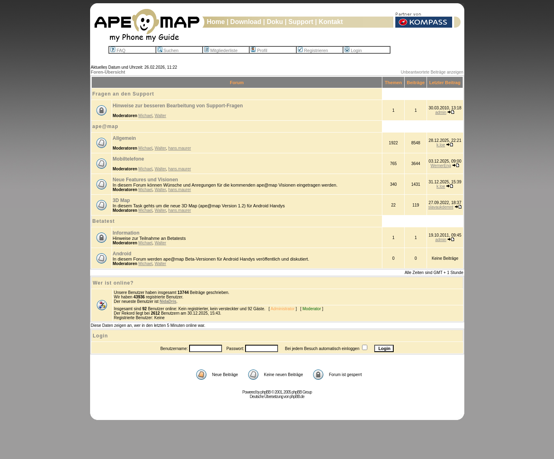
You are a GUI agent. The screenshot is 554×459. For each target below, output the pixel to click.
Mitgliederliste (220, 50)
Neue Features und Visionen (145, 180)
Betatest (104, 221)
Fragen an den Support (123, 94)
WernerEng (441, 165)
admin (440, 112)
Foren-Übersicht (108, 72)
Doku (275, 21)
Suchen (168, 50)
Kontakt (331, 21)
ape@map (106, 126)
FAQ (117, 50)
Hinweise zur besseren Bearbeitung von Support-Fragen (178, 106)
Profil (259, 50)
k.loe (440, 145)
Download (245, 21)
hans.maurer (179, 148)
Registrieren (313, 50)
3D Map (121, 200)
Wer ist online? (113, 283)
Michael (145, 115)
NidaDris (168, 301)
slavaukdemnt (440, 207)
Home (216, 21)
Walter (160, 115)
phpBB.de (297, 396)
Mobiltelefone (128, 159)
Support (301, 21)
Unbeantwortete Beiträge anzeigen (432, 72)
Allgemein (124, 138)
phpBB (266, 392)
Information (126, 233)
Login (353, 50)
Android (122, 254)
